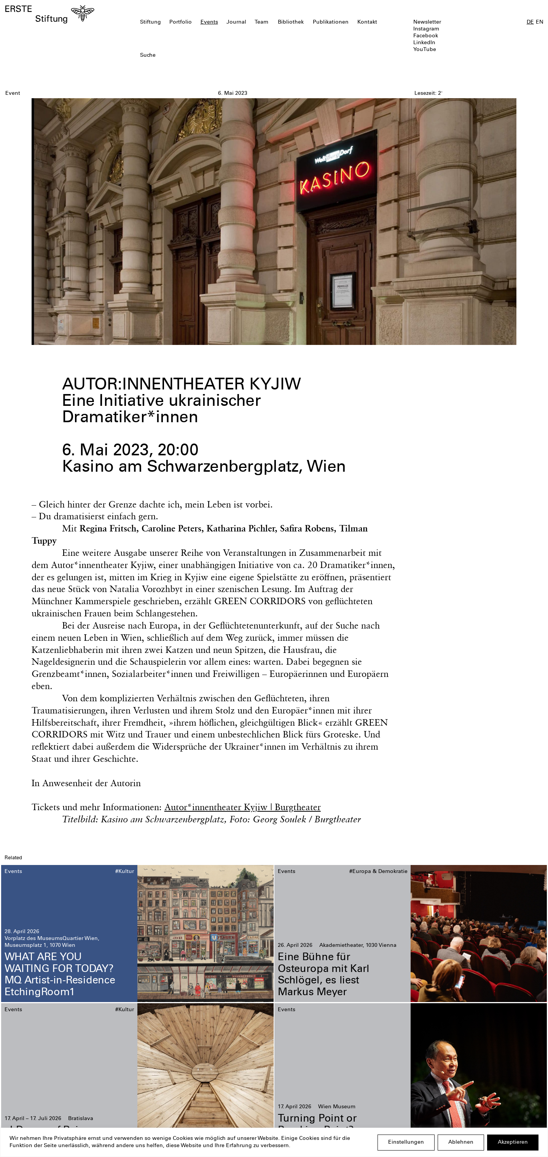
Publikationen (331, 22)
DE (530, 22)
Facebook (425, 36)
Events (209, 22)
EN (539, 22)
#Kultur (124, 872)
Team (261, 22)
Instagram (426, 29)
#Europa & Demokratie (378, 872)
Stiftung (150, 22)
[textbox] (230, 55)
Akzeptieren (513, 1142)
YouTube (424, 50)
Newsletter (427, 22)
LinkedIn (424, 43)
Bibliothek (291, 22)
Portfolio (180, 22)
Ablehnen (460, 1142)
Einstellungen (406, 1142)
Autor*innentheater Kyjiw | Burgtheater (242, 806)
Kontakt (367, 22)
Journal (236, 22)
